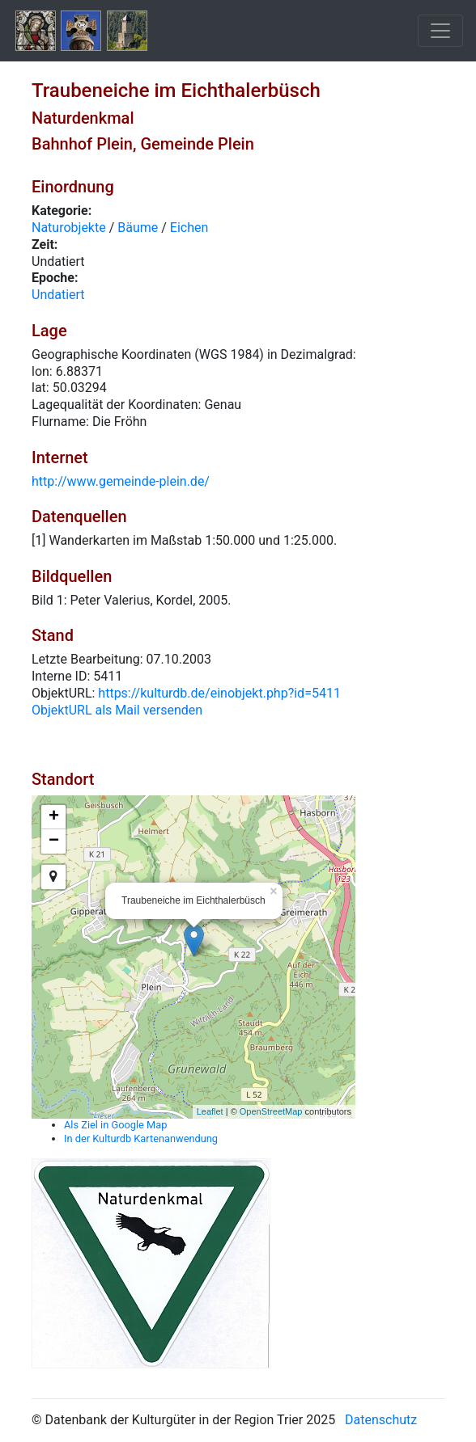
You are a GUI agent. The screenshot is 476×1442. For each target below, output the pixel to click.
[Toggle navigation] (440, 31)
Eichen (189, 227)
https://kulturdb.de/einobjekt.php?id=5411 (219, 693)
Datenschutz (381, 1419)
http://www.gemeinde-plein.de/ (121, 481)
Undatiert (58, 294)
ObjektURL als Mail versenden (117, 710)
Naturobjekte (69, 227)
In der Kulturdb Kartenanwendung (141, 1138)
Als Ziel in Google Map (115, 1125)
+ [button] (54, 817)
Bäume (137, 227)
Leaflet (210, 1111)
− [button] (54, 841)
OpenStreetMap (271, 1111)
